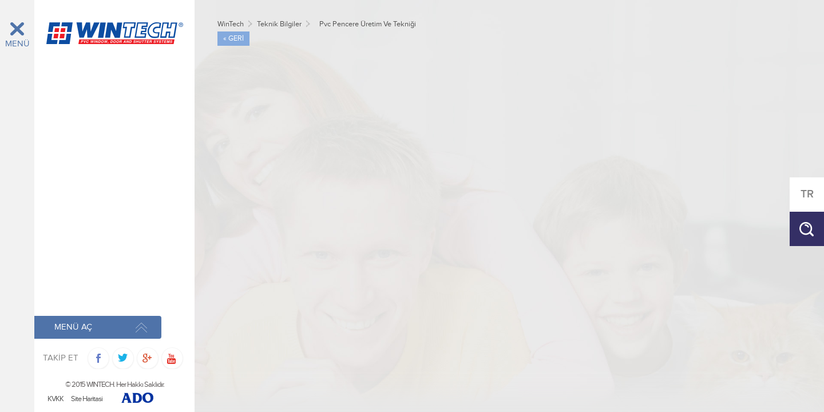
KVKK (55, 399)
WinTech (230, 24)
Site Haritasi (86, 399)
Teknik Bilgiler (279, 24)
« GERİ (233, 38)
